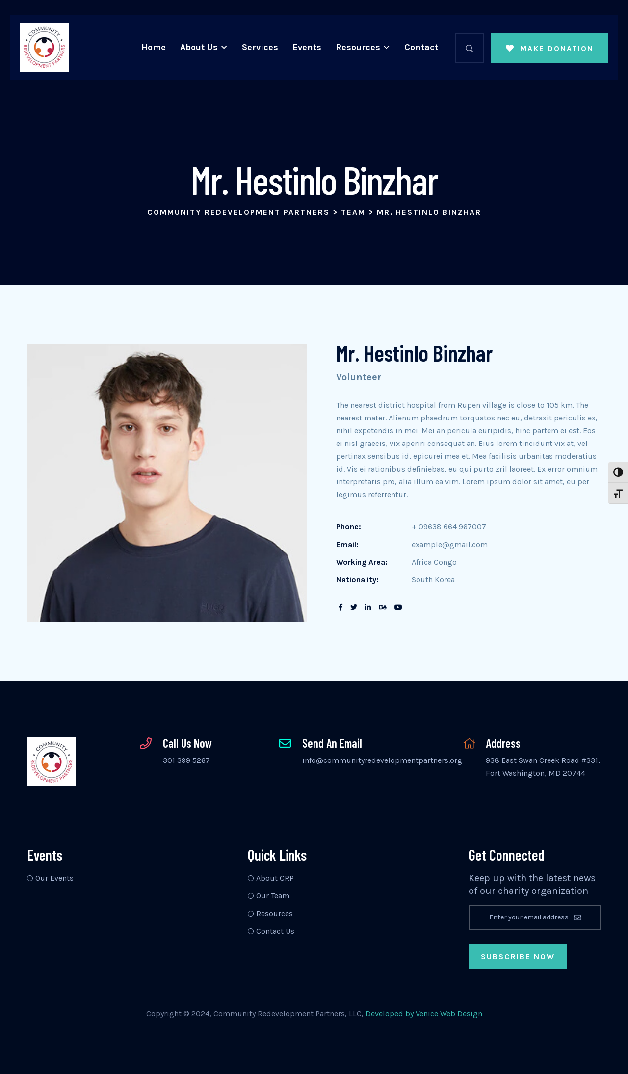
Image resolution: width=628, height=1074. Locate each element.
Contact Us (275, 931)
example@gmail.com (450, 544)
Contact (421, 47)
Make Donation (550, 48)
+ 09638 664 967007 (449, 526)
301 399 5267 (186, 760)
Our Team (272, 895)
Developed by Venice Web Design (424, 1013)
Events (306, 47)
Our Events (54, 878)
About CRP (275, 878)
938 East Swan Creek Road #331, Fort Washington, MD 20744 (543, 767)
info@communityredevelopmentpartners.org (382, 760)
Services (260, 47)
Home (153, 47)
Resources (358, 47)
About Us (199, 47)
